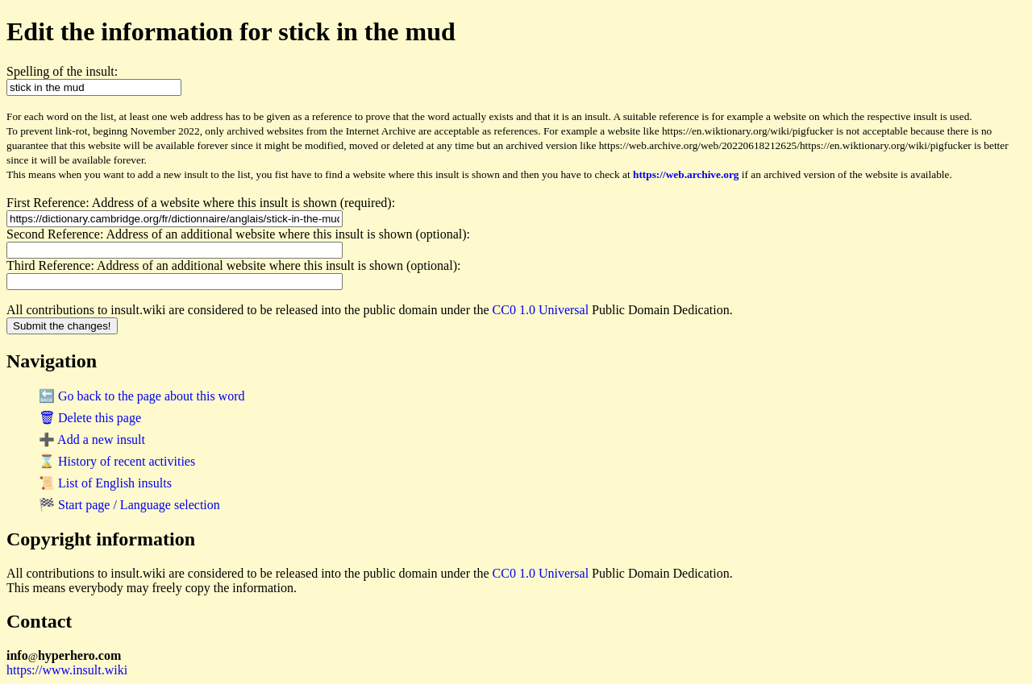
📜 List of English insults (105, 483)
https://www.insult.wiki (66, 670)
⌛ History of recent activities (117, 461)
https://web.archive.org (686, 174)
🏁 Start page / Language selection (129, 505)
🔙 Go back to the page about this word (142, 396)
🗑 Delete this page (90, 418)
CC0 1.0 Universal (541, 310)
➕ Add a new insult (92, 439)
